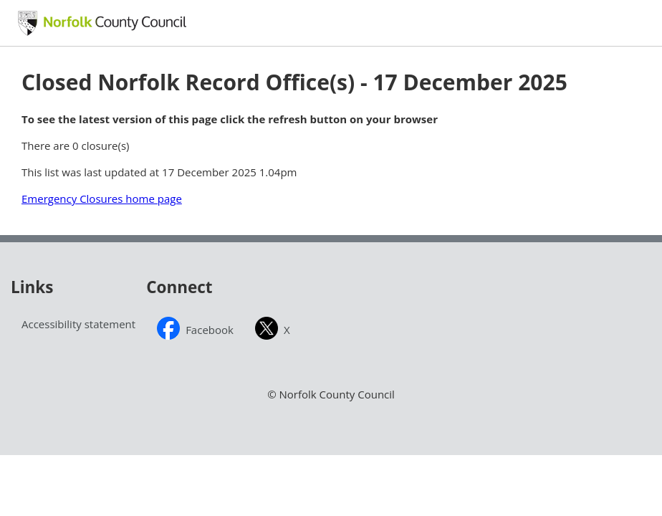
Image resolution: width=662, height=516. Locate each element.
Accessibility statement (78, 324)
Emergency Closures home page (101, 198)
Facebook (210, 329)
